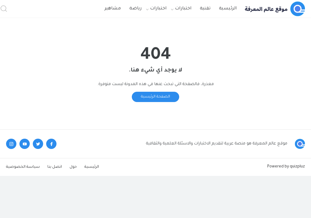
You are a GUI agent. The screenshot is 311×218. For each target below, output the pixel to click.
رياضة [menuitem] (135, 8)
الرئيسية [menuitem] (228, 8)
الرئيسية (91, 167)
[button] (4, 9)
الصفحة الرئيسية (155, 97)
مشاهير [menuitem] (112, 8)
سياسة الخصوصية (23, 167)
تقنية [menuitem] (205, 8)
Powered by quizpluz (286, 167)
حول (73, 167)
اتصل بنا (54, 167)
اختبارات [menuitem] (183, 8)
